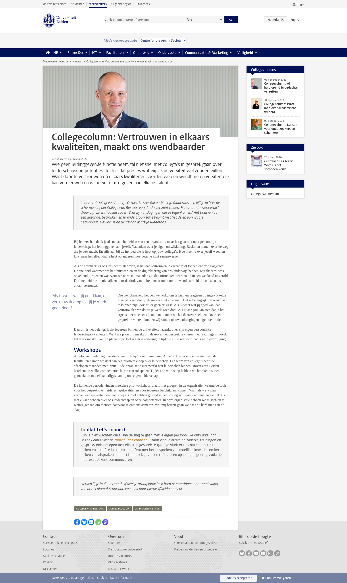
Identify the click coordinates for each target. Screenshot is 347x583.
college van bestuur (90, 508)
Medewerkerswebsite (55, 61)
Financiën (75, 52)
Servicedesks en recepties (60, 543)
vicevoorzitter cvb (147, 508)
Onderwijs (141, 52)
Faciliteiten (115, 52)
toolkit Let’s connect (131, 440)
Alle (189, 19)
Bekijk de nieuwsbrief (253, 543)
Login (300, 4)
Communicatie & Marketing (206, 52)
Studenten (77, 4)
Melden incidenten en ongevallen (196, 549)
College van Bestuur (265, 194)
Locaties (48, 549)
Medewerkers (98, 4)
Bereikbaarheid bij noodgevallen (195, 543)
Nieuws (77, 61)
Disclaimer (50, 569)
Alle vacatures (117, 562)
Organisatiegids (121, 4)
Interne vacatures (120, 556)
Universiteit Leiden (54, 4)
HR (55, 52)
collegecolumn (119, 508)
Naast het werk (118, 569)
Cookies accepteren (238, 578)
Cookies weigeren (278, 578)
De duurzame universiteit (125, 549)
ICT (94, 52)
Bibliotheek (143, 4)
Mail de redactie (54, 556)
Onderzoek (167, 52)
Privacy (48, 562)
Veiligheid (245, 52)
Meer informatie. (121, 578)
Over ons (114, 543)
